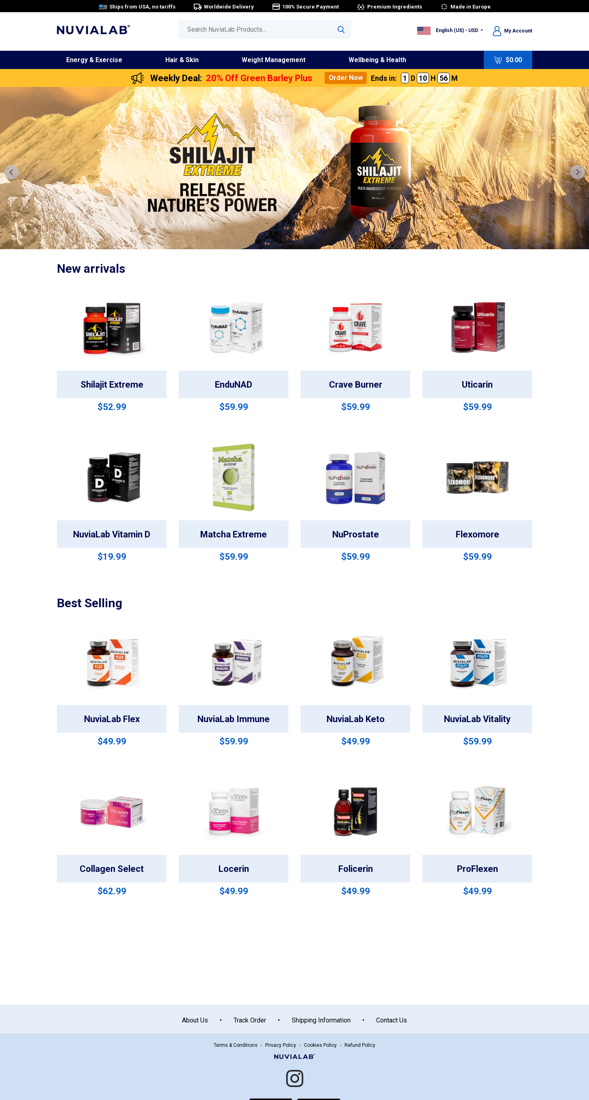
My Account (512, 31)
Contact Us (391, 1020)
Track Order (250, 1020)
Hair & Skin (182, 60)
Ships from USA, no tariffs (137, 6)
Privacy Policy (280, 1045)
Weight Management (273, 60)
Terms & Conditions (236, 1045)
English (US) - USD (448, 30)
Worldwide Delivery (223, 6)
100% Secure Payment (305, 6)
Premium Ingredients (389, 6)
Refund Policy (359, 1045)
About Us (195, 1020)
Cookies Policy (320, 1045)
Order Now (346, 77)
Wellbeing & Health (377, 60)
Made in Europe (465, 6)
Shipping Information (321, 1020)
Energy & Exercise (94, 60)
